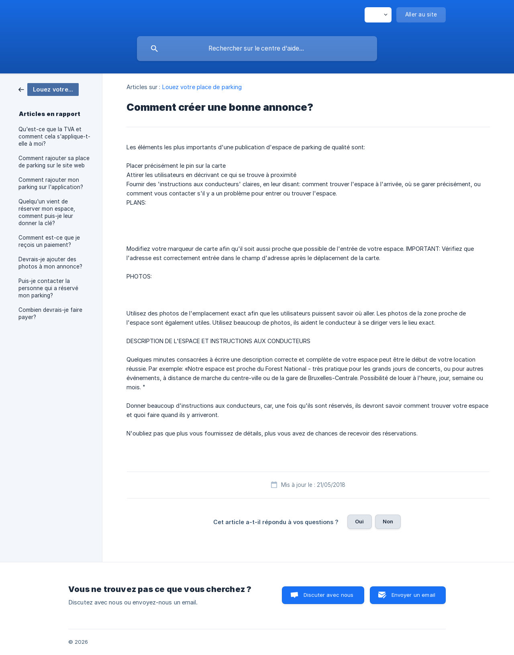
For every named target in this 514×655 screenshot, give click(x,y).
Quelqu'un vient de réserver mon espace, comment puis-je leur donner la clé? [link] (46, 212)
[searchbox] (257, 48)
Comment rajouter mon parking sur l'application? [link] (50, 183)
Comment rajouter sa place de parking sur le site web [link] (54, 162)
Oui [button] (359, 521)
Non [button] (388, 521)
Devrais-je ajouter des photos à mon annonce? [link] (50, 263)
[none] (378, 14)
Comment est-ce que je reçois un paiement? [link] (49, 241)
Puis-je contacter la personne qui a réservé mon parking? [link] (48, 288)
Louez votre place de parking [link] (202, 86)
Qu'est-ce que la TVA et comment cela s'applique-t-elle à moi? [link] (54, 136)
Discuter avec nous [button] (329, 595)
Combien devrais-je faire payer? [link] (50, 313)
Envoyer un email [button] (413, 595)
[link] (48, 89)
